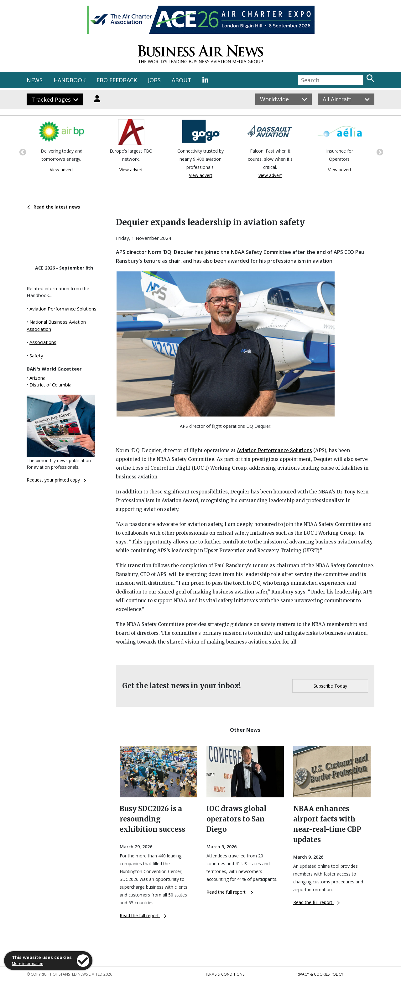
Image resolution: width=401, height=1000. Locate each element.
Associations (42, 342)
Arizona (37, 378)
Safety (36, 355)
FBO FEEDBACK (116, 80)
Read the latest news (53, 207)
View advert (61, 170)
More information (27, 963)
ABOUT (181, 80)
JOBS (154, 80)
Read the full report (143, 915)
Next (379, 152)
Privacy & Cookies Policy (318, 974)
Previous (22, 152)
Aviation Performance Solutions (62, 309)
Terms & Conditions (224, 974)
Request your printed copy (56, 480)
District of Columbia (50, 384)
